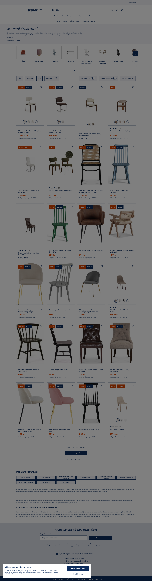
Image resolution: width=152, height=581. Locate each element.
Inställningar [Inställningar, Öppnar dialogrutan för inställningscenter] (78, 574)
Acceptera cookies (78, 568)
